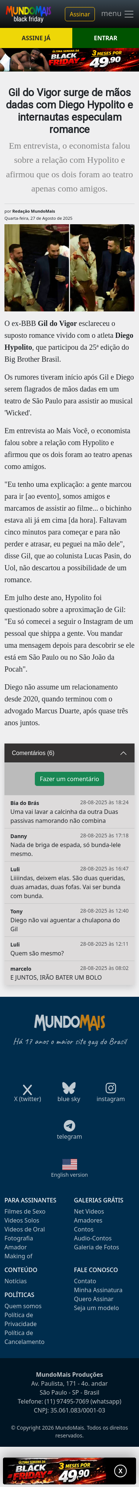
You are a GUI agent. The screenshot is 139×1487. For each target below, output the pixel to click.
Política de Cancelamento (24, 1337)
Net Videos (89, 1211)
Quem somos (23, 1306)
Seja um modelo (96, 1308)
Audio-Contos (93, 1238)
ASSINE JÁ (36, 38)
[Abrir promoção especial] (69, 1471)
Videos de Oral (24, 1229)
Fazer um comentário (69, 779)
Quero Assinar (94, 1299)
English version (69, 1174)
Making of (18, 1256)
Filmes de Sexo (25, 1211)
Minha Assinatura (98, 1290)
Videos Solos (21, 1220)
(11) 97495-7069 (66, 1401)
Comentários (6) (33, 753)
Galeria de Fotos (96, 1247)
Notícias (15, 1281)
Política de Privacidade (20, 1319)
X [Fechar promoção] (121, 1471)
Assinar (80, 14)
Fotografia (18, 1238)
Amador (15, 1247)
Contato (85, 1281)
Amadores (88, 1220)
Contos (84, 1229)
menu (118, 14)
